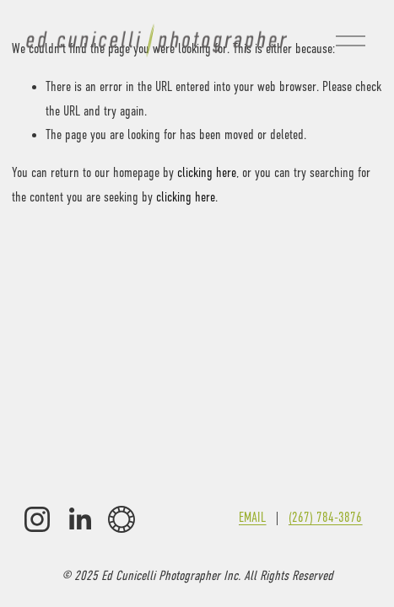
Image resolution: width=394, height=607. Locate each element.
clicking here (206, 172)
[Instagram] (37, 519)
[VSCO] (121, 519)
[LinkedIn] (79, 519)
